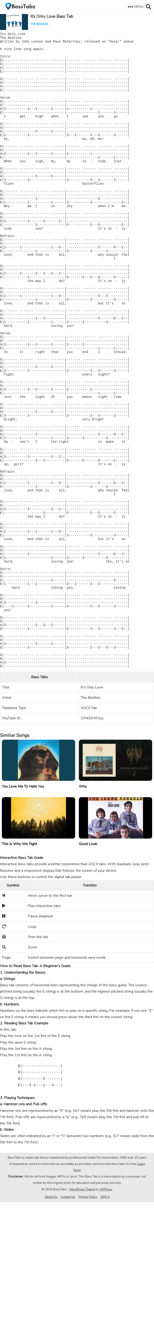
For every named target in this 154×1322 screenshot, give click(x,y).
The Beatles (39, 24)
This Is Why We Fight (19, 963)
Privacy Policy (88, 1317)
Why (83, 906)
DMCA (105, 1317)
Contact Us (67, 1317)
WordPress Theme (82, 1309)
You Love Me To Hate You (23, 906)
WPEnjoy (106, 1309)
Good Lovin (88, 963)
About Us (51, 1317)
